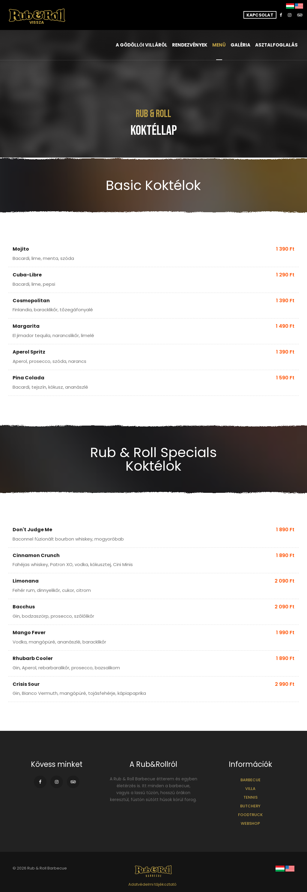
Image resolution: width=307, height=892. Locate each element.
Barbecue (250, 780)
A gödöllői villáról (141, 45)
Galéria (240, 45)
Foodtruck (250, 815)
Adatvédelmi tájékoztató (152, 884)
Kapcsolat (259, 15)
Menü (219, 45)
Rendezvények (189, 45)
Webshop (250, 823)
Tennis (250, 797)
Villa (250, 788)
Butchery (250, 806)
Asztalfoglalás (276, 45)
